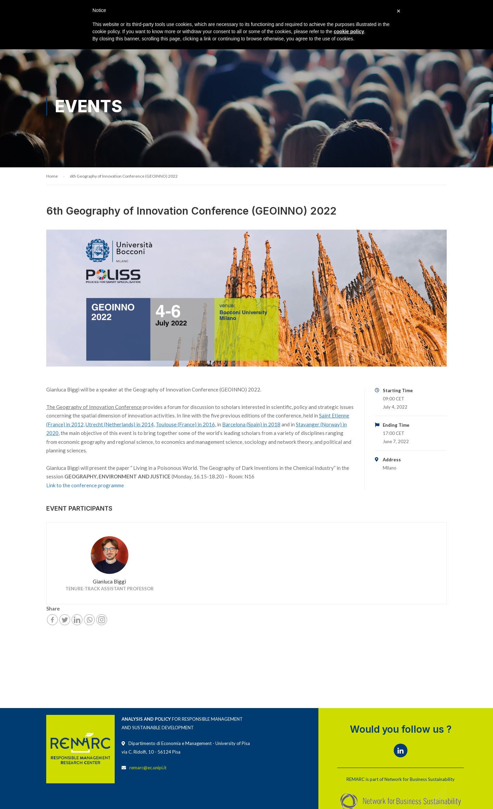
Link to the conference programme (85, 486)
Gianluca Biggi (109, 582)
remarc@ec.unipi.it (147, 768)
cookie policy (349, 31)
